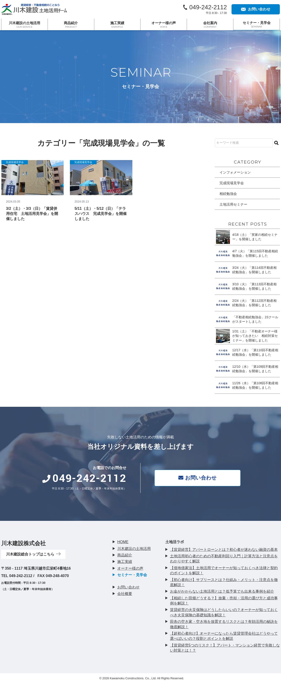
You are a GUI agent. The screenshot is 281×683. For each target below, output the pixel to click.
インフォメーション (236, 172)
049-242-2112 (208, 7)
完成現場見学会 (15, 162)
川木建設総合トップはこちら (33, 554)
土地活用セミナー (234, 205)
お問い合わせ (199, 478)
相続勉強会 (228, 194)
